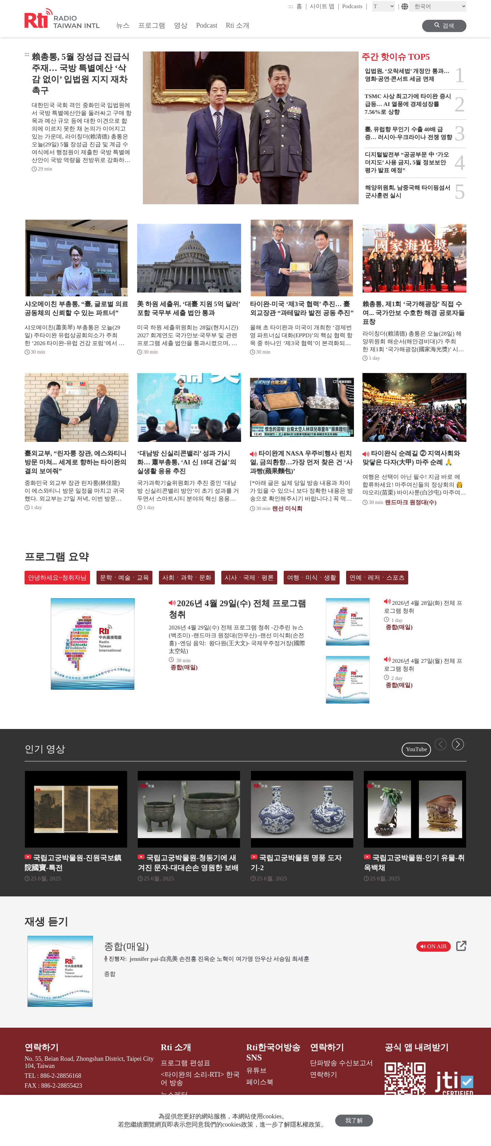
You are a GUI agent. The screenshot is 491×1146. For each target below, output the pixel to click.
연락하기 (42, 1047)
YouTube (416, 749)
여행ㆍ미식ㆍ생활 (311, 577)
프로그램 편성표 (185, 1063)
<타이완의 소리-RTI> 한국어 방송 (200, 1078)
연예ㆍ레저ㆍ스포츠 (377, 577)
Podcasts (354, 6)
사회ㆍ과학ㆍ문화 (186, 577)
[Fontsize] (383, 6)
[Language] (437, 6)
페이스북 (259, 1082)
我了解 (354, 1120)
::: (290, 6)
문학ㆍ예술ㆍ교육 (124, 577)
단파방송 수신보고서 (341, 1063)
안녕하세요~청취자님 (57, 577)
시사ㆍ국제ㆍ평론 (249, 577)
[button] (458, 744)
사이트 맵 (324, 6)
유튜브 (256, 1070)
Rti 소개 (176, 1047)
